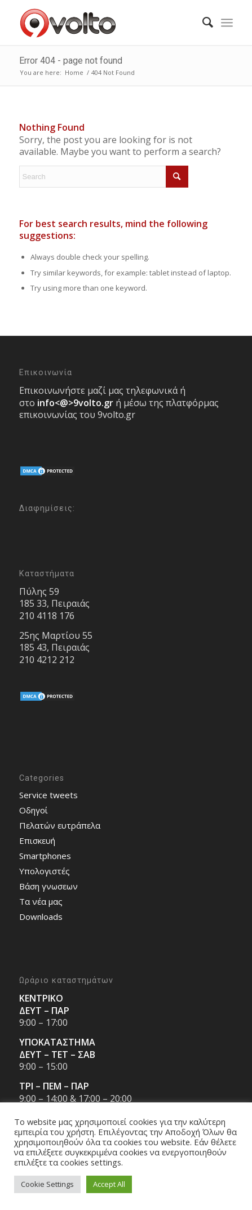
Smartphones (45, 855)
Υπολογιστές (44, 871)
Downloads (41, 916)
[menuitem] (202, 22)
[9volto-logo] (105, 22)
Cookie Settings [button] (47, 1184)
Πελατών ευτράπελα (59, 825)
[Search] (202, 22)
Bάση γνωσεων (48, 886)
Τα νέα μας (41, 901)
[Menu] (227, 22)
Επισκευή (37, 840)
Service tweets (48, 794)
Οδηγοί (33, 810)
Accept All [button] (109, 1184)
